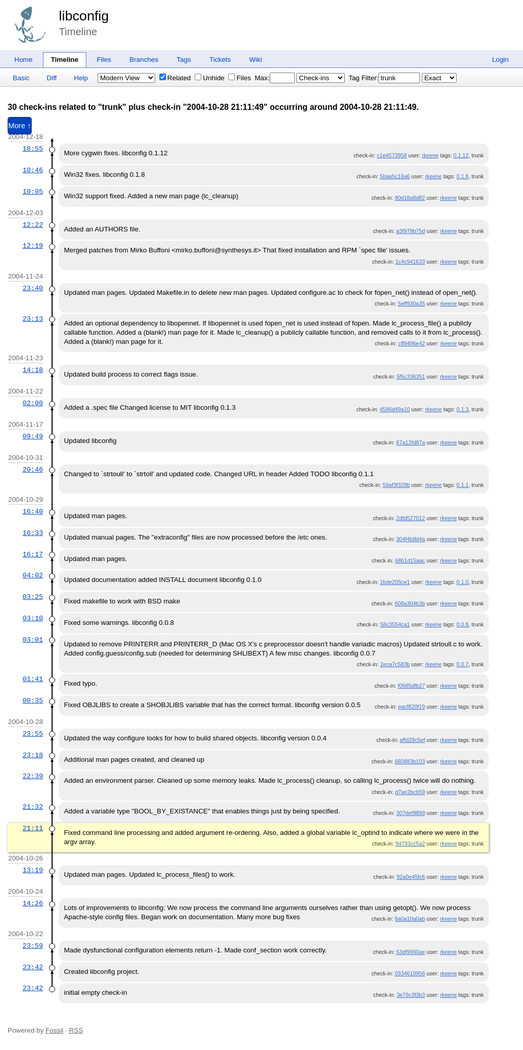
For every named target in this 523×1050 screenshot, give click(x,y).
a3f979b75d (410, 231)
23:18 (32, 755)
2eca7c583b (395, 664)
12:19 (32, 245)
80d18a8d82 (410, 198)
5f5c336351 (410, 377)
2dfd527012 (410, 518)
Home (23, 59)
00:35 (32, 700)
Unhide (209, 78)
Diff (51, 78)
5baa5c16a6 (395, 176)
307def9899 (410, 813)
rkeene (430, 155)
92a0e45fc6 (410, 877)
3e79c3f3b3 (410, 995)
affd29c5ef (412, 740)
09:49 (32, 436)
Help (81, 78)
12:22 (32, 224)
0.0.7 (463, 664)
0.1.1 (463, 485)
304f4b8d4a (410, 539)
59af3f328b (396, 485)
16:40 (32, 511)
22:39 (32, 776)
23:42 (32, 967)
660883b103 (410, 761)
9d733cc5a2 (410, 844)
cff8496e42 (411, 343)
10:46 (32, 170)
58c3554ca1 (395, 624)
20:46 (32, 469)
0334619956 (410, 973)
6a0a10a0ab (410, 919)
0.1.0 (463, 582)
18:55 (32, 148)
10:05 (32, 191)
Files (104, 59)
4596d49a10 (394, 409)
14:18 (32, 370)
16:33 (32, 533)
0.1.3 (463, 409)
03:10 (32, 618)
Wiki (255, 59)
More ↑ (19, 126)
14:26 (32, 903)
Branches (144, 59)
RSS (76, 1030)
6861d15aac (410, 560)
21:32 (32, 806)
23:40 (32, 288)
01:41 (32, 679)
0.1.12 (461, 155)
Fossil (54, 1030)
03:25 (32, 596)
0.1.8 (463, 176)
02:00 (32, 403)
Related (175, 78)
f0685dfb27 (411, 686)
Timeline (65, 59)
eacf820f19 (411, 707)
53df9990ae (410, 952)
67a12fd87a (410, 442)
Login (500, 59)
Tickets (220, 59)
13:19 (32, 870)
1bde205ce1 (395, 582)
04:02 (32, 575)
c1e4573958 (392, 155)
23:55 (32, 733)
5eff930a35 (411, 303)
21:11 (32, 828)
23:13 (32, 318)
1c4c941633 (410, 262)
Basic (21, 78)
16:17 (32, 554)
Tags (184, 59)
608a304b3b (410, 603)
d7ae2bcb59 (410, 792)
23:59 (32, 945)
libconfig (84, 16)
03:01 (32, 639)
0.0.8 (463, 624)
